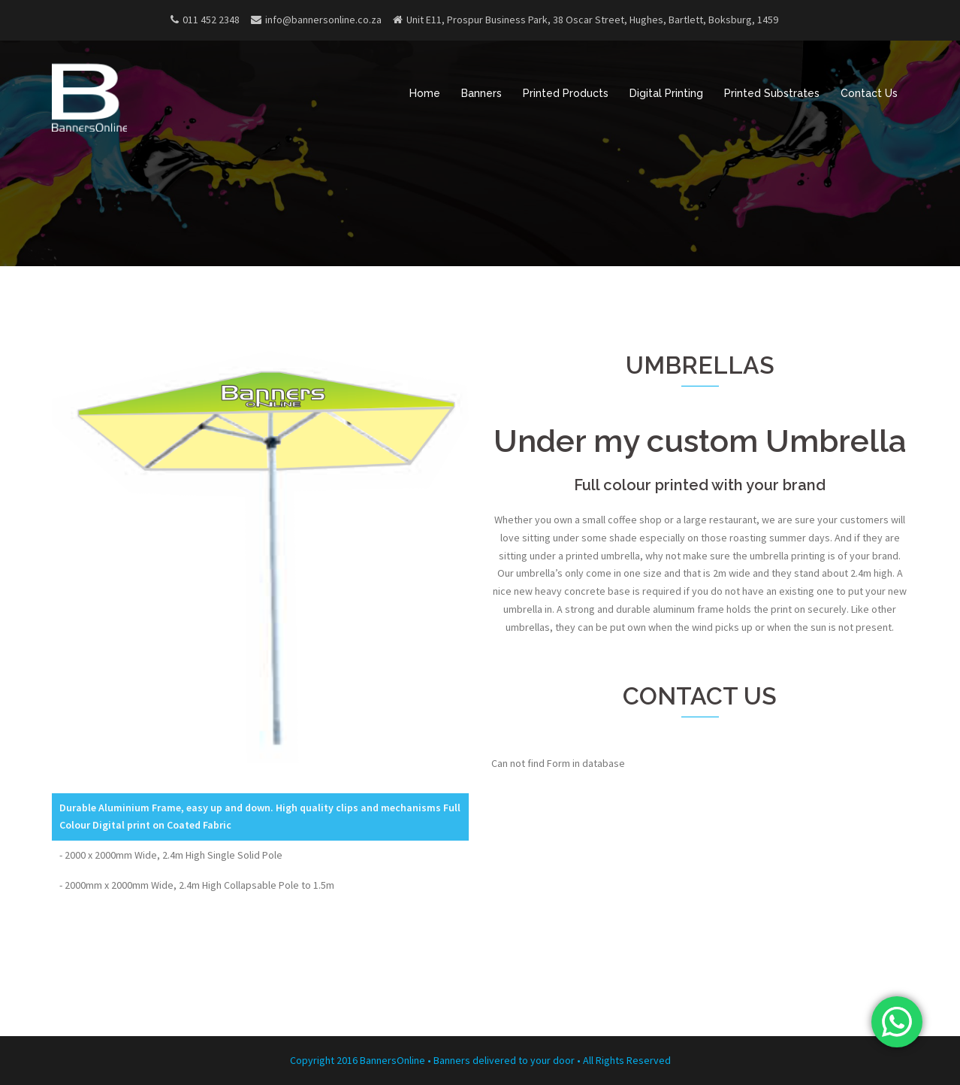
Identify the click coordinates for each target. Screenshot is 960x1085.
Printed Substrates (772, 93)
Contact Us (869, 93)
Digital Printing (666, 93)
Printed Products (565, 93)
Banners (481, 93)
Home (424, 93)
